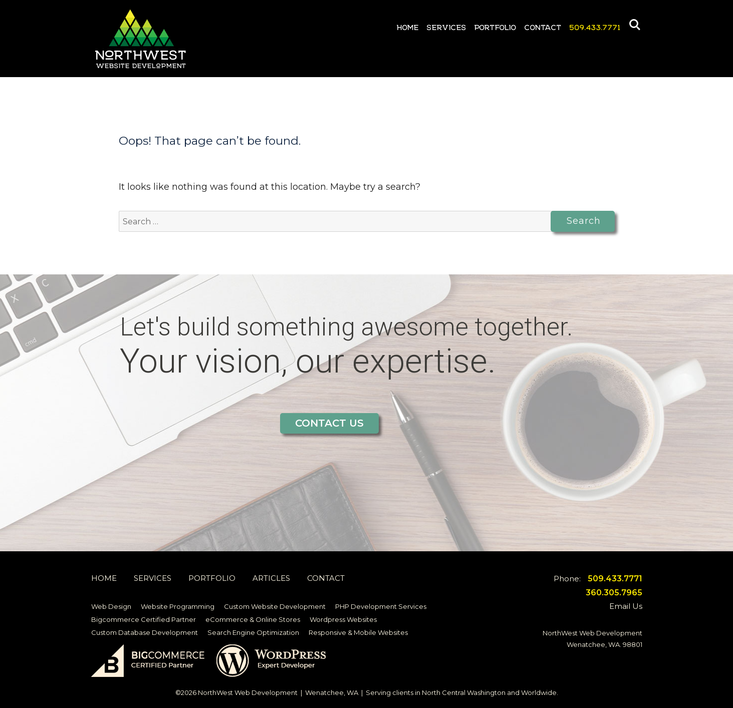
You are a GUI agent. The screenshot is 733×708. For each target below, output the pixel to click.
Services (446, 26)
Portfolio (495, 26)
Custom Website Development (275, 606)
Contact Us (329, 423)
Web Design (111, 606)
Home (408, 26)
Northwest (141, 37)
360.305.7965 (614, 592)
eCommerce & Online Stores (252, 619)
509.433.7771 (595, 26)
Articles (271, 578)
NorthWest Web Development (248, 692)
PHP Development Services (380, 606)
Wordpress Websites (343, 619)
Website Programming (177, 606)
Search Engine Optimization (253, 632)
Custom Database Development (144, 632)
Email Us (625, 606)
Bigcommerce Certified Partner (143, 619)
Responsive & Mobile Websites (358, 632)
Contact (543, 26)
